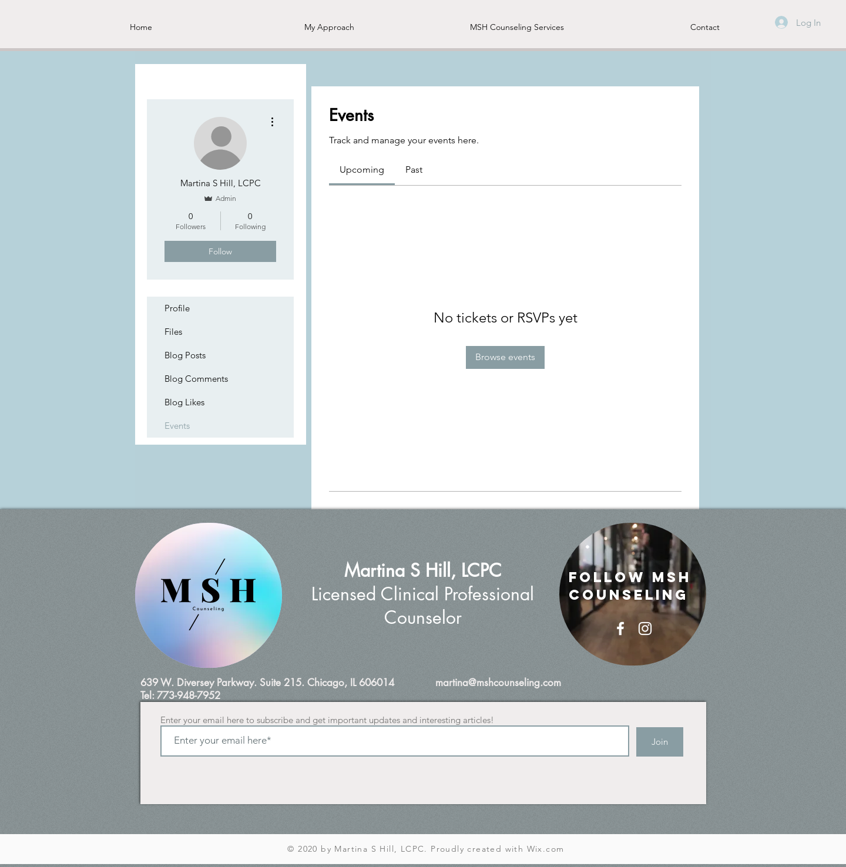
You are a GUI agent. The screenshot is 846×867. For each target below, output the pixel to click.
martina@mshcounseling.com (498, 682)
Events (177, 425)
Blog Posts (185, 355)
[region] (208, 595)
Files (173, 331)
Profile (177, 308)
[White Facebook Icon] (620, 628)
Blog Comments (196, 378)
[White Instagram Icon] (645, 628)
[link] (362, 169)
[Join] (659, 742)
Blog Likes (184, 402)
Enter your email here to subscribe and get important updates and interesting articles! (327, 719)
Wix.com (546, 849)
